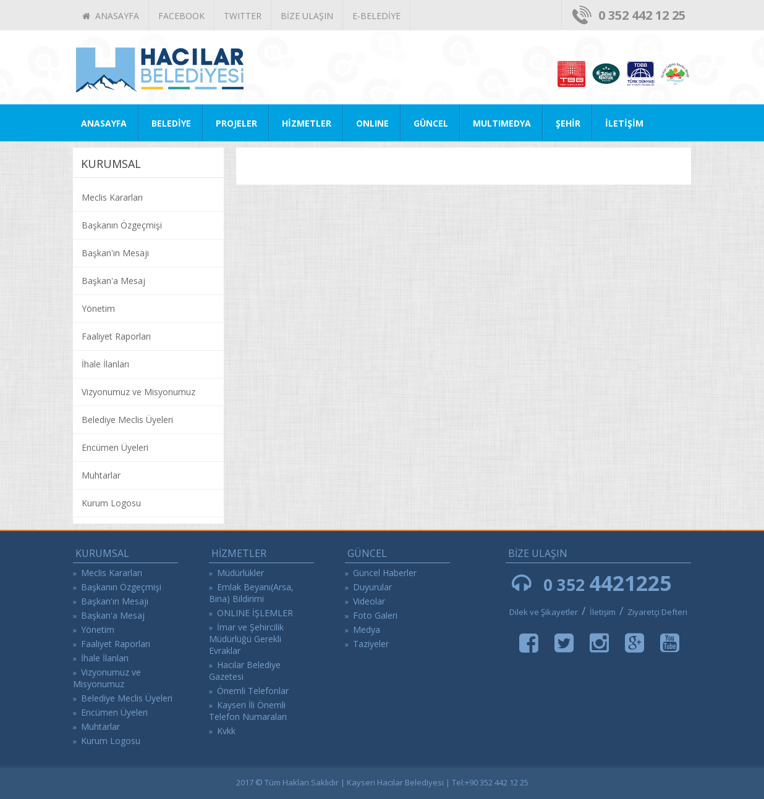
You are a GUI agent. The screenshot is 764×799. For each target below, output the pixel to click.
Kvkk (226, 731)
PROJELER (236, 123)
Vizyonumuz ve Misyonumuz (138, 392)
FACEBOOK (181, 16)
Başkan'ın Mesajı (115, 253)
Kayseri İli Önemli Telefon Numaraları (248, 710)
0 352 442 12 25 (641, 15)
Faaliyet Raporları (116, 336)
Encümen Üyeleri (115, 447)
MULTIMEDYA (502, 123)
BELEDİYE (171, 123)
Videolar (369, 601)
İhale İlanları (105, 364)
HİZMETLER (306, 123)
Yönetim (98, 308)
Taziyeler (371, 644)
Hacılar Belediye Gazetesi (245, 670)
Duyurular (372, 587)
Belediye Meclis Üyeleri (127, 419)
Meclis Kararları (112, 197)
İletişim (604, 611)
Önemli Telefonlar (253, 691)
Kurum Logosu (111, 503)
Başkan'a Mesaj (113, 281)
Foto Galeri (375, 615)
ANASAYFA (110, 16)
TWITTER (242, 16)
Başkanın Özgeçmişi (122, 225)
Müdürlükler (240, 573)
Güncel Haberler (385, 573)
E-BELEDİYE (376, 16)
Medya (366, 629)
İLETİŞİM (624, 123)
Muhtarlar (101, 475)
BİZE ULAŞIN (307, 16)
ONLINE (372, 123)
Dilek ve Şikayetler (543, 611)
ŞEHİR (568, 123)
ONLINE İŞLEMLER (255, 613)
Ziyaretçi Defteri (657, 611)
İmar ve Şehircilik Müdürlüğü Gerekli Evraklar (246, 638)
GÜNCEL (431, 123)
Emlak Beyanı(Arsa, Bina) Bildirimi (251, 592)
